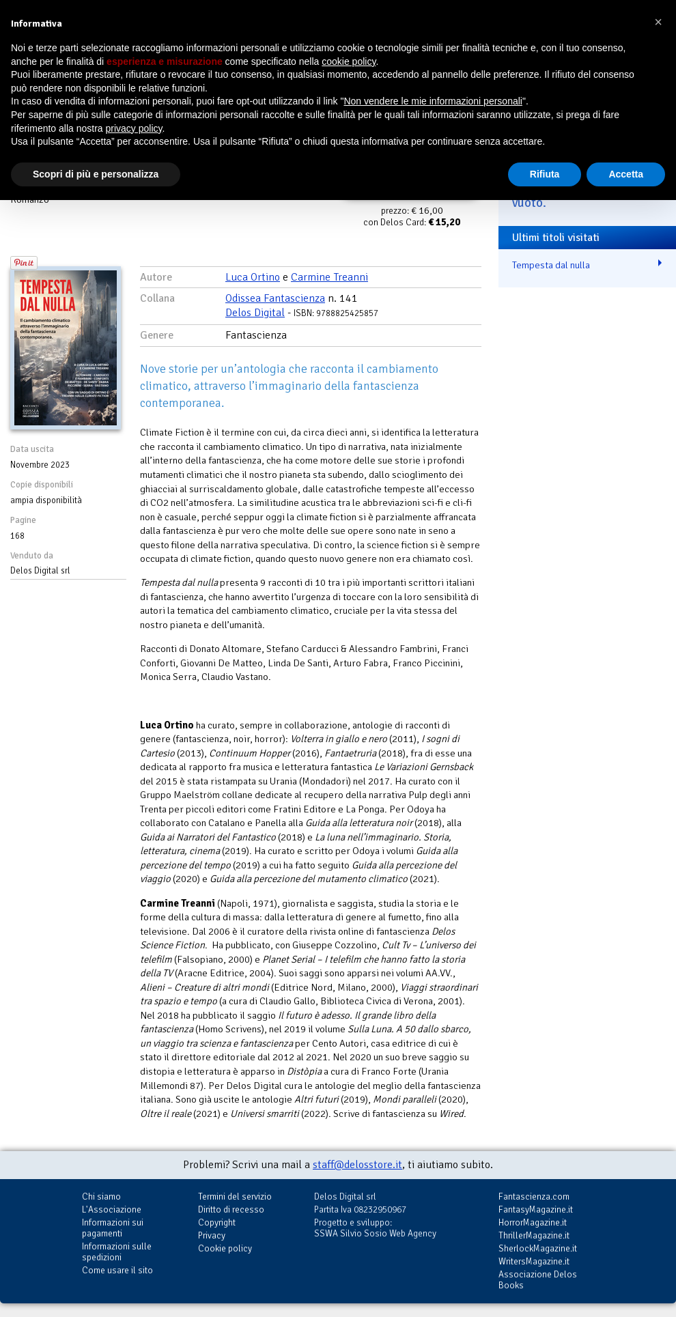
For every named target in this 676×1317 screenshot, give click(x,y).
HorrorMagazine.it (532, 1222)
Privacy (211, 1235)
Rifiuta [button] (545, 174)
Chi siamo (101, 1196)
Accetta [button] (625, 174)
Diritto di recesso (231, 1209)
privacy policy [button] (134, 128)
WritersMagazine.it (533, 1261)
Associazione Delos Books (537, 1280)
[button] (658, 22)
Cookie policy (225, 1248)
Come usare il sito (117, 1270)
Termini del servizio (235, 1196)
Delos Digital (255, 313)
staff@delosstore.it (357, 1165)
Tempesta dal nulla (551, 265)
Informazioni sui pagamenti (112, 1228)
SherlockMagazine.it (537, 1248)
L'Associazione (111, 1209)
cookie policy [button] (349, 61)
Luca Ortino (252, 277)
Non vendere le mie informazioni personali (432, 101)
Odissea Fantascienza (275, 298)
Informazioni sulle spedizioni (117, 1252)
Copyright (217, 1222)
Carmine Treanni (329, 277)
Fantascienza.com (533, 1196)
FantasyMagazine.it (535, 1209)
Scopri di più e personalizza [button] (95, 174)
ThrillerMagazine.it (533, 1235)
